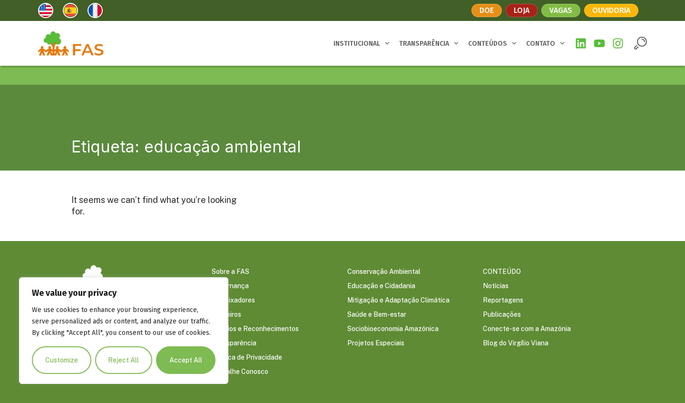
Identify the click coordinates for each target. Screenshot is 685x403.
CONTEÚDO (502, 272)
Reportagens (503, 300)
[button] (640, 43)
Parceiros (226, 315)
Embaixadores (233, 300)
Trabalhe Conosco (240, 372)
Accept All (185, 360)
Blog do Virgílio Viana (515, 343)
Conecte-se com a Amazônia (527, 329)
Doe (487, 10)
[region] (123, 330)
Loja (521, 10)
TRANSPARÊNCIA (429, 43)
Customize (61, 360)
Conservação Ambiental (384, 272)
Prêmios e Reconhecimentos (255, 329)
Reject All (123, 360)
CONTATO (545, 43)
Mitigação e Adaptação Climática (398, 300)
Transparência (234, 343)
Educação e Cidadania (381, 286)
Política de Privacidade (247, 358)
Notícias (496, 286)
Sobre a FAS (230, 272)
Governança (230, 286)
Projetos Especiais (375, 343)
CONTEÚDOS (492, 43)
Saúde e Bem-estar (376, 315)
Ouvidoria (611, 10)
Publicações (502, 315)
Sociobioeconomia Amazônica (393, 329)
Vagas (560, 10)
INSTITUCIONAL (361, 43)
